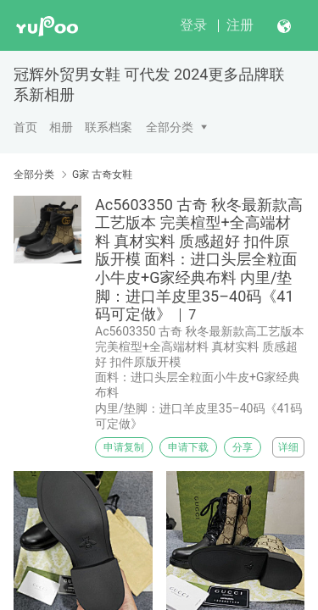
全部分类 (169, 127)
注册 (240, 25)
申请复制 (123, 447)
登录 (193, 25)
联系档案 (108, 127)
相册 (61, 127)
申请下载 (188, 447)
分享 (242, 447)
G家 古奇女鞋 (102, 174)
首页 (25, 127)
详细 (288, 447)
